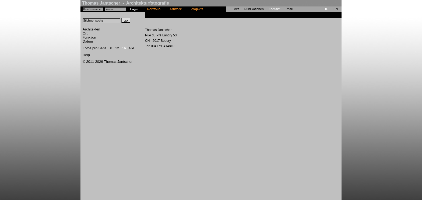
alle (131, 48)
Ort (85, 33)
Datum (88, 41)
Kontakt (274, 9)
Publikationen (254, 9)
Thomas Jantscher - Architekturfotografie (125, 3)
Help (86, 55)
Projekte (197, 9)
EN (335, 9)
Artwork (176, 9)
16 (124, 48)
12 (117, 48)
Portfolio (153, 9)
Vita (236, 9)
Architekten (91, 29)
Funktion (89, 37)
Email (288, 9)
